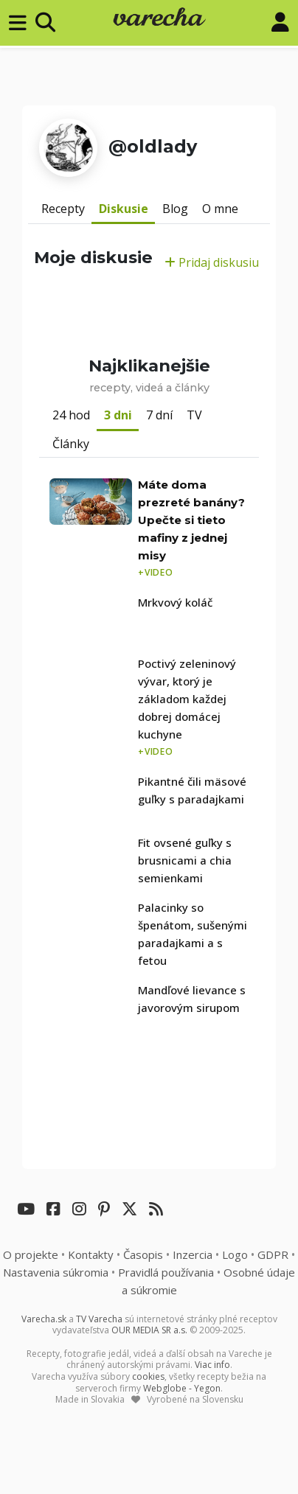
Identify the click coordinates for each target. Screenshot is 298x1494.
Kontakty (91, 1254)
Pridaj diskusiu (211, 262)
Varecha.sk (43, 1319)
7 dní (159, 415)
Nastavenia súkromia (55, 1272)
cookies (148, 1376)
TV (194, 415)
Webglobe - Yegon (182, 1388)
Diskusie (123, 208)
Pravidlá (166, 1272)
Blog (175, 208)
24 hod (71, 415)
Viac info (212, 1364)
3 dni (118, 415)
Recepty (63, 208)
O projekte (30, 1254)
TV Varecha (99, 1319)
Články (70, 444)
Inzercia (192, 1254)
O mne (220, 208)
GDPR (272, 1254)
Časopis (143, 1254)
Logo (235, 1254)
